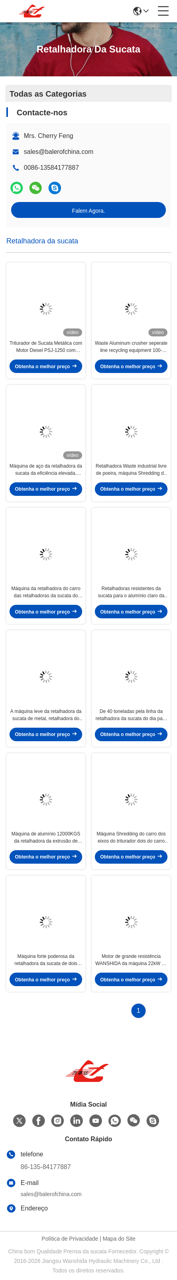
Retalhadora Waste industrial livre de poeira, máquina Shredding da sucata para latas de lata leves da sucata (131, 470)
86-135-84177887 (46, 1166)
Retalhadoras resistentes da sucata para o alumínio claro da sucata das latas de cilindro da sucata (131, 592)
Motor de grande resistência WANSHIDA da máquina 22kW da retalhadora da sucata (131, 960)
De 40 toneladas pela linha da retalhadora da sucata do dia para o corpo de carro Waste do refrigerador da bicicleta (131, 715)
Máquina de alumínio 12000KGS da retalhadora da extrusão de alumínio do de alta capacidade (46, 838)
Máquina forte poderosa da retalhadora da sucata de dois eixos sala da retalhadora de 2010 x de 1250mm (46, 960)
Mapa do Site (119, 1238)
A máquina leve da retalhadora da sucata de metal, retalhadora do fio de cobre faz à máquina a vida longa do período (45, 715)
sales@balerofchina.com (58, 151)
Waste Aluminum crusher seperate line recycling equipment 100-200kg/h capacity (131, 347)
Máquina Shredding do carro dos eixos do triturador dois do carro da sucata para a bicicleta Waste (130, 838)
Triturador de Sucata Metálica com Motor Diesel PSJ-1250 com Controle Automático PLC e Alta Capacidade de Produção (46, 347)
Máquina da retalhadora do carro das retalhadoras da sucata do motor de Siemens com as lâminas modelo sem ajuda (45, 592)
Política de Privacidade (70, 1238)
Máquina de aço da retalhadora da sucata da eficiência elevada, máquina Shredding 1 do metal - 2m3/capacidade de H (46, 470)
